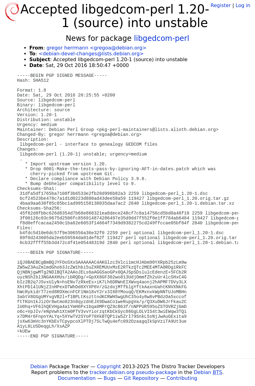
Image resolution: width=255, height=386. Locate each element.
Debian (39, 366)
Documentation (76, 378)
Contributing (182, 378)
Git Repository (141, 378)
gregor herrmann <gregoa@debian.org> (96, 48)
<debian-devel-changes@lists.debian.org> (91, 54)
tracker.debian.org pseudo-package (133, 372)
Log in (243, 5)
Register (221, 5)
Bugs (110, 378)
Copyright (109, 366)
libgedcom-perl (161, 38)
